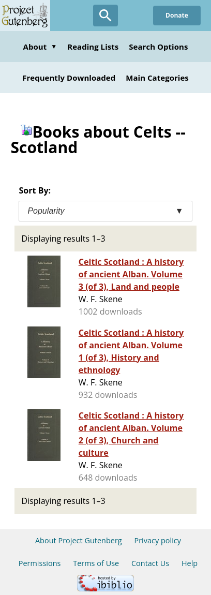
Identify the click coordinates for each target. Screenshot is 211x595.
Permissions (40, 563)
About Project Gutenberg (78, 540)
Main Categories (157, 77)
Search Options (158, 46)
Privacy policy (157, 540)
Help (190, 563)
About (40, 46)
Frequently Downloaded (68, 77)
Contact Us (150, 563)
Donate (176, 15)
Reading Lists (92, 46)
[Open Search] (105, 15)
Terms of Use (96, 563)
